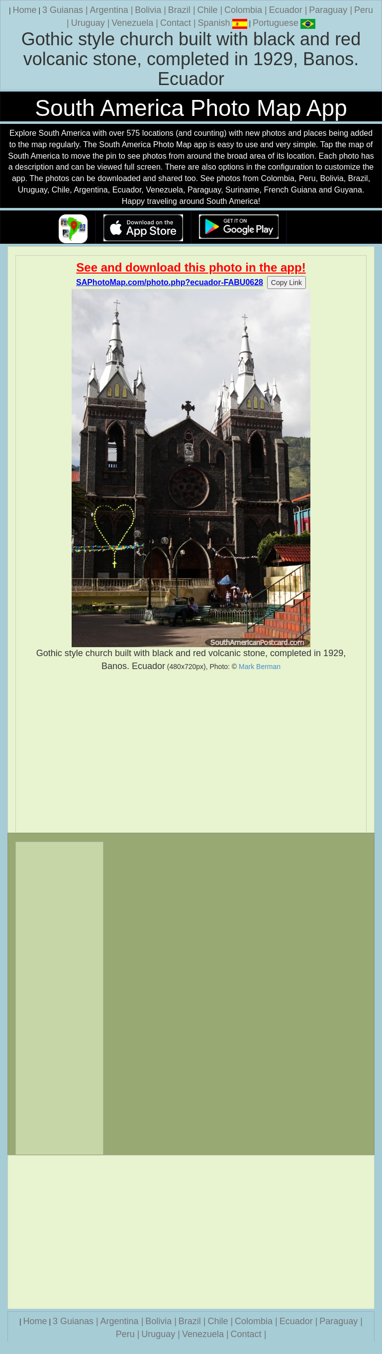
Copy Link (286, 283)
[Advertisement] (191, 752)
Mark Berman (260, 667)
